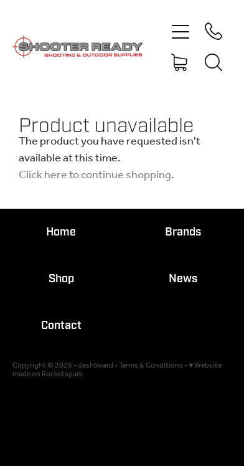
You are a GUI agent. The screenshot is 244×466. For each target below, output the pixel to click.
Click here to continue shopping (95, 175)
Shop (61, 279)
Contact (61, 325)
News (183, 279)
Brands (183, 232)
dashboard (95, 365)
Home (61, 232)
